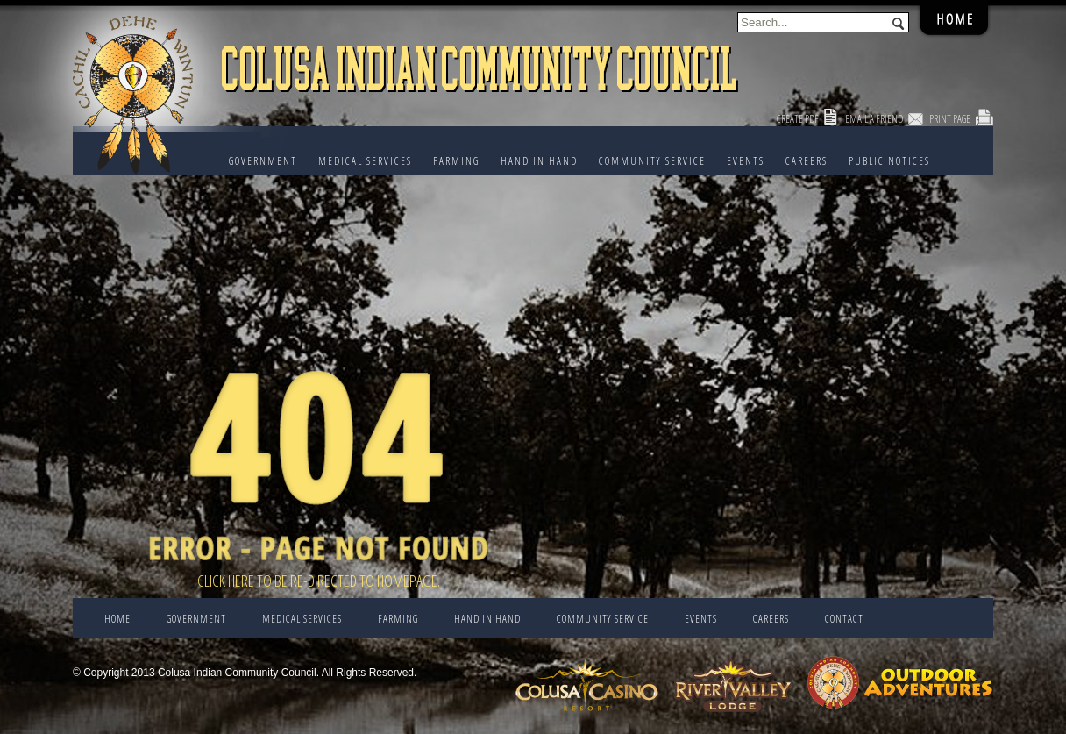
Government (263, 160)
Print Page (949, 118)
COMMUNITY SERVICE (652, 160)
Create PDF (798, 118)
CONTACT (844, 618)
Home (117, 618)
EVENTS (745, 160)
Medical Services (365, 160)
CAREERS (806, 160)
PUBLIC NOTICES (889, 160)
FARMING (456, 160)
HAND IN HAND (539, 160)
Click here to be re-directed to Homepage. (318, 580)
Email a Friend (874, 118)
